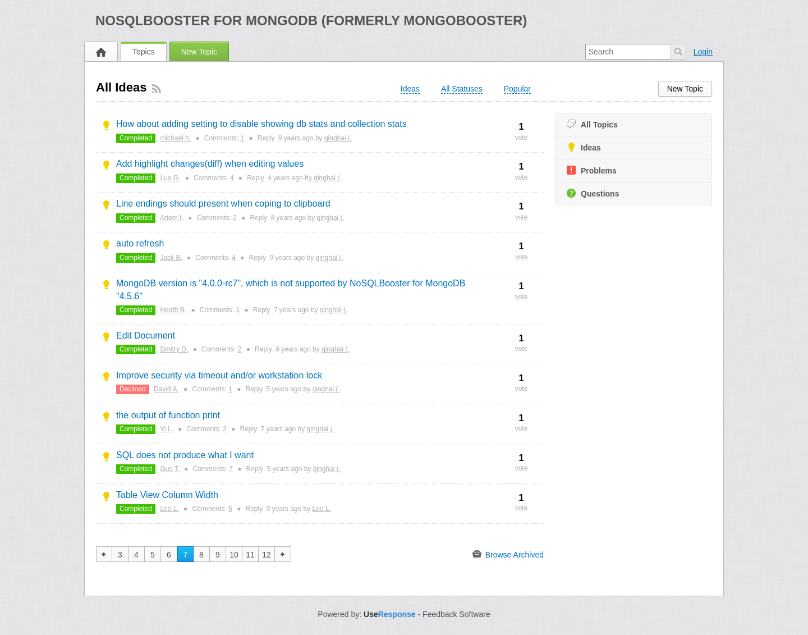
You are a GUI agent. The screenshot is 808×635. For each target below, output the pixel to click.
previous (104, 554)
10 (233, 554)
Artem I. (171, 218)
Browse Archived (508, 554)
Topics (143, 51)
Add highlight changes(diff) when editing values (210, 163)
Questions (593, 193)
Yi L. (166, 429)
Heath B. (173, 310)
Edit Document (145, 335)
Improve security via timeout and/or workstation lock (219, 375)
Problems (592, 170)
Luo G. (170, 178)
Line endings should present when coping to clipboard (223, 203)
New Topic (199, 51)
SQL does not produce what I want (185, 455)
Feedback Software (456, 614)
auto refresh (140, 243)
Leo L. (169, 509)
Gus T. (169, 469)
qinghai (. (338, 138)
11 (250, 554)
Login (703, 51)
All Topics (592, 124)
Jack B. (171, 258)
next (283, 554)
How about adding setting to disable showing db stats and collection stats (261, 124)
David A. (166, 389)
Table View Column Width (167, 495)
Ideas (584, 147)
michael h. (175, 138)
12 (266, 554)
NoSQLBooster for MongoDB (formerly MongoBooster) (311, 20)
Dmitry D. (174, 349)
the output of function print (168, 415)
